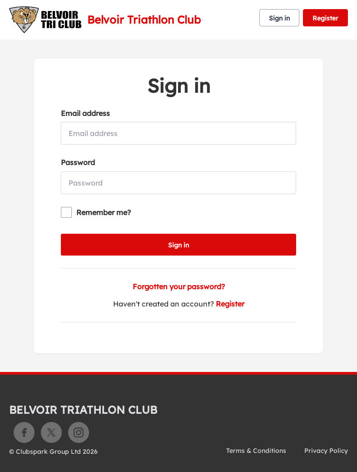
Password (78, 162)
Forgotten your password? (179, 286)
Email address (85, 113)
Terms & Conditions (256, 451)
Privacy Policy (326, 451)
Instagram (78, 432)
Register (325, 18)
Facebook (24, 432)
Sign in (279, 18)
